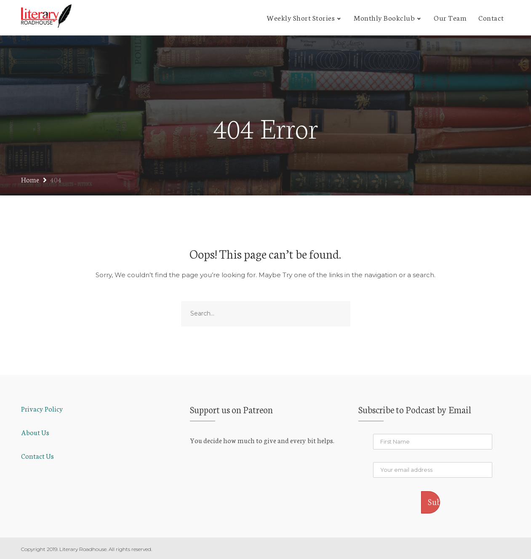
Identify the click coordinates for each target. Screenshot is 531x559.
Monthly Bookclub (384, 17)
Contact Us (37, 455)
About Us (35, 432)
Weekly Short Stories (301, 17)
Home (30, 179)
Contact (491, 17)
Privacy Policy (42, 408)
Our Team (450, 17)
